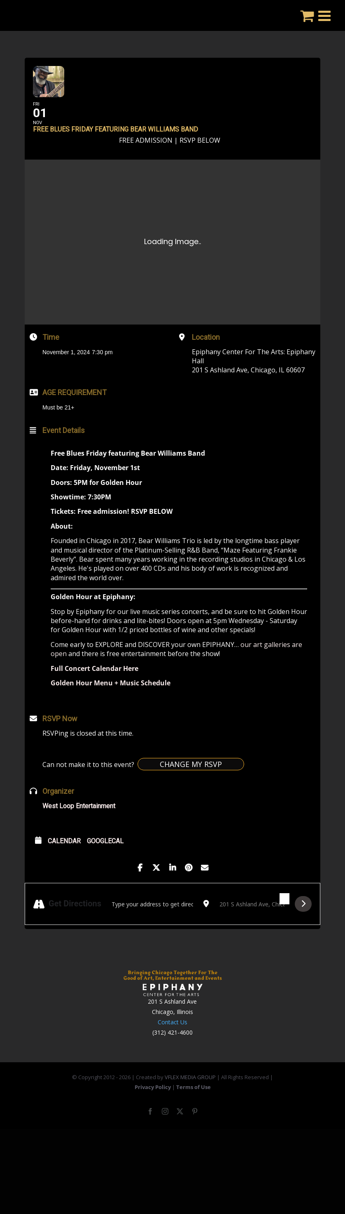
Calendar (64, 863)
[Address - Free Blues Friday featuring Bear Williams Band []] (152, 925)
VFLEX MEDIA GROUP (190, 1099)
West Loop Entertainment (78, 828)
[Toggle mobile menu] (325, 15)
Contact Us (172, 1044)
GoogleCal (105, 863)
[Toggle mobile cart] (307, 15)
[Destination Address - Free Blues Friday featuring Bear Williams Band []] (252, 925)
